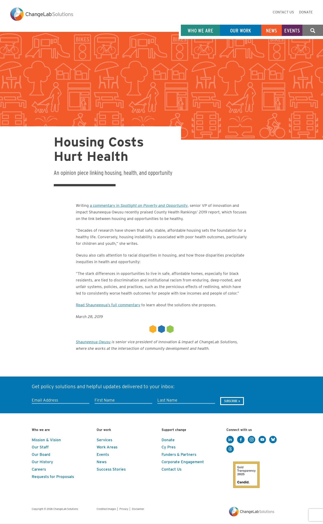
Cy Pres (169, 447)
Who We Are (200, 30)
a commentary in (139, 205)
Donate (306, 12)
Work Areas (107, 447)
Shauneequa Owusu (93, 342)
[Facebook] (241, 439)
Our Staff (40, 447)
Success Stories (111, 469)
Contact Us (283, 12)
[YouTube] (262, 439)
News (271, 30)
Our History (42, 462)
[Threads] (230, 449)
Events (292, 30)
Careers (39, 469)
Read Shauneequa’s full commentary (108, 305)
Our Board (41, 454)
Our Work (240, 30)
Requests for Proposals (53, 476)
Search (313, 30)
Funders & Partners (179, 454)
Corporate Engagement (183, 462)
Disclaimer (138, 508)
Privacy (123, 508)
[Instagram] (251, 439)
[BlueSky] (273, 439)
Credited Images (106, 508)
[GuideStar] (243, 471)
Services (104, 440)
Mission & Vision (46, 440)
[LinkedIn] (230, 439)
